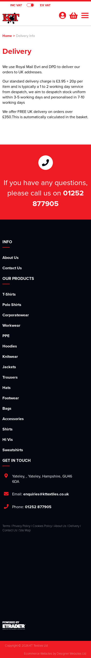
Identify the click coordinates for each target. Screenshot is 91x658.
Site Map (25, 530)
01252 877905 (58, 198)
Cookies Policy (42, 526)
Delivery (73, 526)
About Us (10, 257)
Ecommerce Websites (38, 653)
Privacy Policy (21, 526)
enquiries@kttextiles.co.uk (46, 494)
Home (7, 35)
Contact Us (12, 268)
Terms (6, 526)
